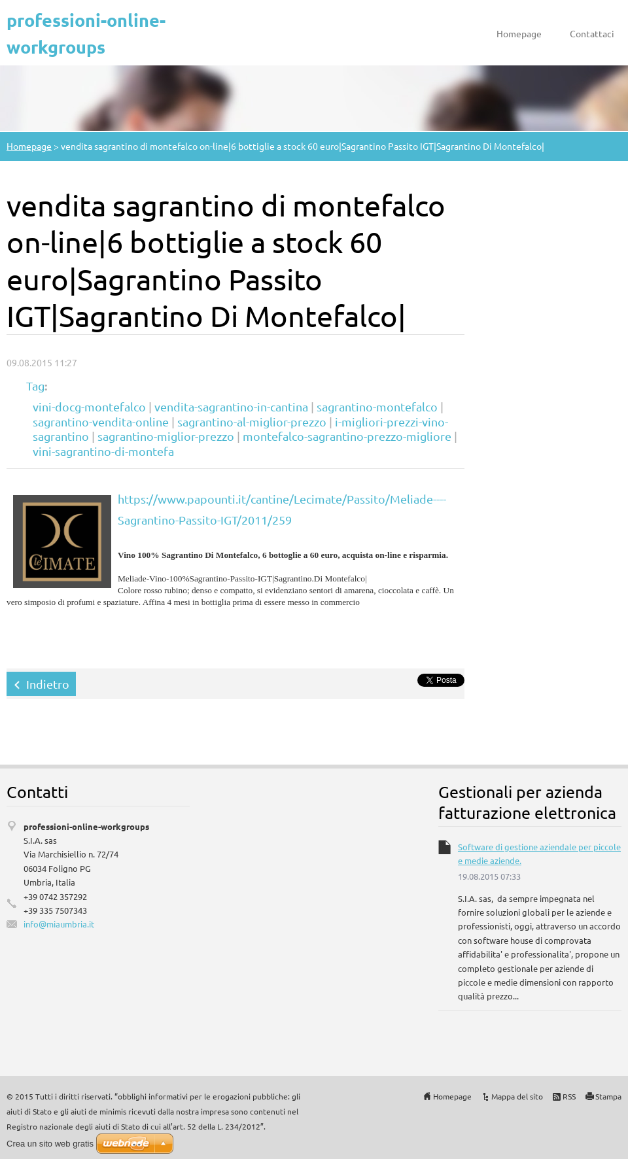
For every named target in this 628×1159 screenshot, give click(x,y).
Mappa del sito (517, 1096)
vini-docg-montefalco (89, 406)
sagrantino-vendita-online (101, 421)
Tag (35, 385)
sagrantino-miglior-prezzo (165, 436)
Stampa (608, 1096)
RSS (569, 1096)
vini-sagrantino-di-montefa (103, 451)
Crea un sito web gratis (50, 1144)
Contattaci (592, 33)
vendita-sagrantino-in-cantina (231, 406)
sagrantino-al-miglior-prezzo (251, 421)
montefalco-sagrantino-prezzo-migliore (347, 436)
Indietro (47, 684)
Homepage (519, 33)
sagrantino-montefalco (377, 406)
